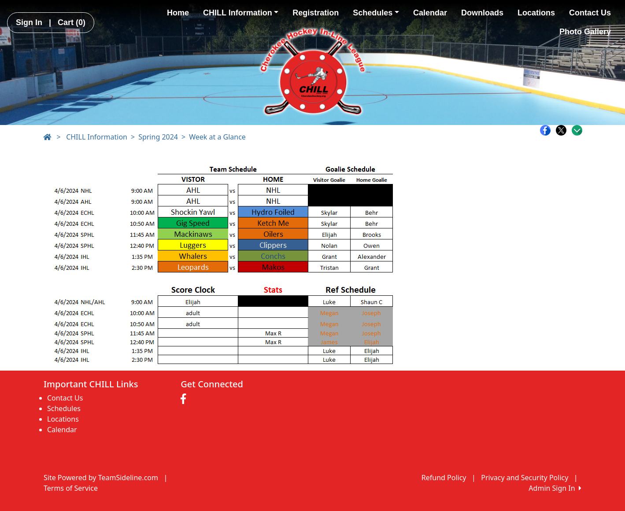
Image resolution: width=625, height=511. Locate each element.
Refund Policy (444, 477)
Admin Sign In (555, 488)
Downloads (482, 12)
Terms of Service (71, 488)
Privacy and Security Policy (524, 477)
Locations (536, 12)
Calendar (430, 12)
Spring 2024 (158, 137)
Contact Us (590, 12)
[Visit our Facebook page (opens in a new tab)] (185, 399)
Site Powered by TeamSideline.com (101, 477)
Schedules (376, 12)
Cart (71, 22)
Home (178, 12)
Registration (315, 12)
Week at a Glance (217, 137)
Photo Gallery (585, 31)
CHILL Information (240, 12)
